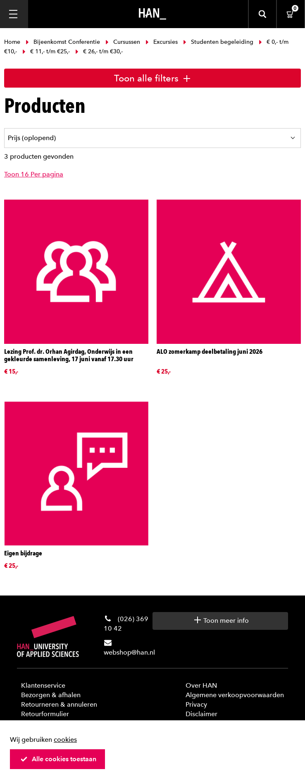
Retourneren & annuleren (59, 704)
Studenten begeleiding (218, 41)
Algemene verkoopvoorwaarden (235, 695)
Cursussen (123, 41)
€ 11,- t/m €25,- (46, 51)
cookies (65, 739)
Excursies (161, 41)
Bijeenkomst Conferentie (63, 41)
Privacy (196, 704)
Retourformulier (45, 714)
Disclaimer (201, 714)
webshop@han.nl (129, 652)
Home (13, 41)
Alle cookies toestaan (58, 759)
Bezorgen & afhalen (51, 695)
